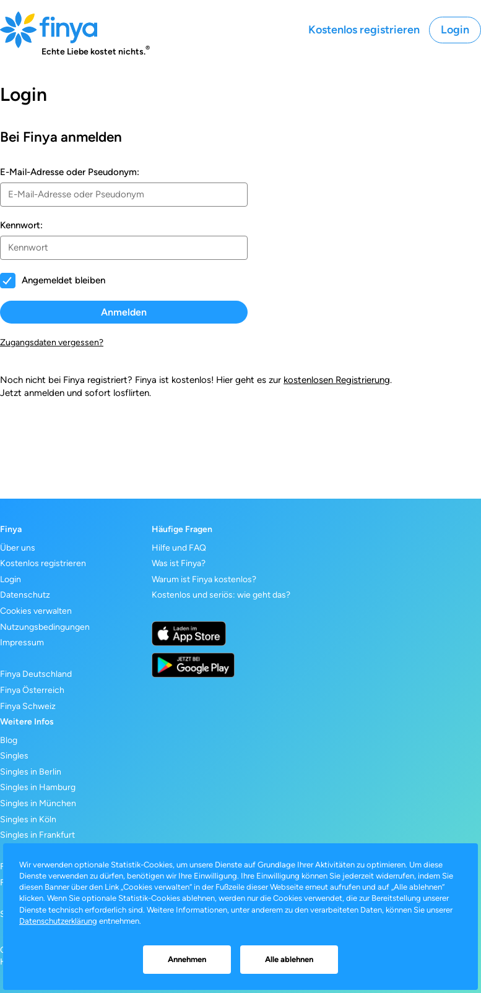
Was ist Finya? (179, 563)
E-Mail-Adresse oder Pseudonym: (69, 172)
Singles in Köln (28, 819)
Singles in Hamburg (38, 787)
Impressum (22, 642)
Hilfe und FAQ (179, 548)
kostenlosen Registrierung (337, 379)
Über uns (17, 548)
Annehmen (187, 959)
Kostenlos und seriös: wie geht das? (221, 595)
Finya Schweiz (28, 706)
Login (455, 30)
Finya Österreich (32, 690)
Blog (8, 740)
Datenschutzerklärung (58, 921)
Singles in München (38, 803)
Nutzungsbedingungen (45, 627)
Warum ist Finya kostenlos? (204, 579)
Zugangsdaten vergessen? (51, 342)
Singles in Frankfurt (37, 835)
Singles (14, 755)
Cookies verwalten (36, 611)
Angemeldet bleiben (63, 280)
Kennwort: (21, 225)
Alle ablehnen (289, 959)
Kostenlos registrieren (364, 30)
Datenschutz (25, 595)
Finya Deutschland (36, 674)
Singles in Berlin (30, 772)
